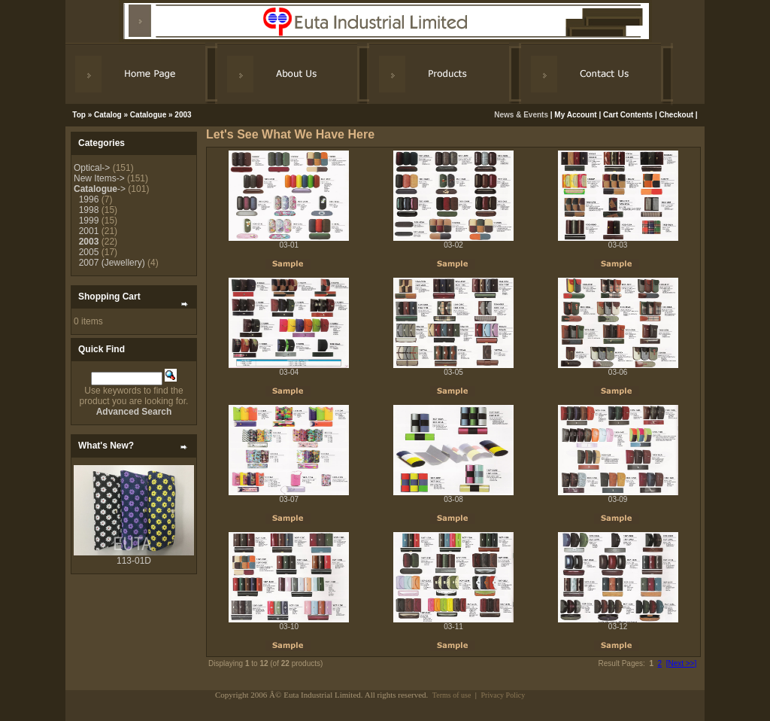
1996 (89, 199)
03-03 (618, 245)
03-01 (289, 245)
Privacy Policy (503, 695)
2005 (89, 252)
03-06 (618, 372)
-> (100, 189)
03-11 (453, 626)
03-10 (289, 626)
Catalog (108, 115)
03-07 (289, 499)
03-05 (453, 372)
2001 (89, 231)
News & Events (522, 115)
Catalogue (148, 115)
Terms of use (451, 695)
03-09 (618, 499)
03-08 (453, 499)
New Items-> (99, 178)
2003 (182, 115)
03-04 (289, 372)
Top (79, 115)
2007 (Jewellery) (112, 262)
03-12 (618, 626)
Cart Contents (628, 115)
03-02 (453, 245)
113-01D (134, 560)
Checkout (676, 115)
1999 (89, 220)
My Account (575, 115)
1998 (89, 210)
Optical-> (92, 168)
